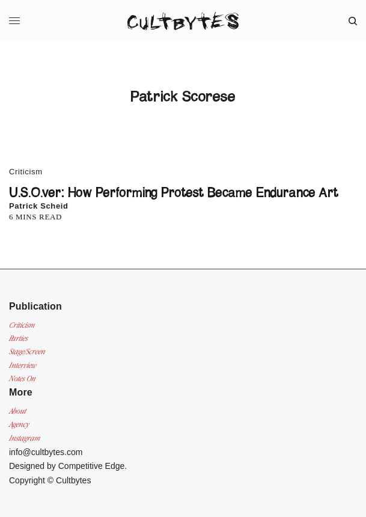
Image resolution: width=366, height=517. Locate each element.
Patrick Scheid (39, 205)
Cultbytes (73, 480)
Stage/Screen (27, 351)
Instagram (24, 438)
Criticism (26, 171)
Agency (19, 424)
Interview (22, 365)
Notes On (22, 378)
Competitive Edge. (92, 466)
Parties (18, 338)
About (17, 411)
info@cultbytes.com (45, 452)
